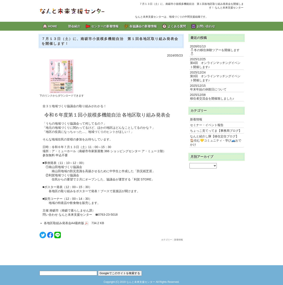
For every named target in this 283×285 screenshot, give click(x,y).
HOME (52, 26)
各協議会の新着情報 (143, 26)
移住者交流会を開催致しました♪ (212, 98)
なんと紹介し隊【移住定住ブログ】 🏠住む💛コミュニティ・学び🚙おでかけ (215, 140)
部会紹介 (74, 26)
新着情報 (196, 119)
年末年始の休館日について (208, 89)
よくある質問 (177, 26)
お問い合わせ (206, 26)
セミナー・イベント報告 (206, 125)
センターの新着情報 (105, 26)
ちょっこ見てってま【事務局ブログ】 (216, 130)
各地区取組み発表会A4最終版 (66, 223)
